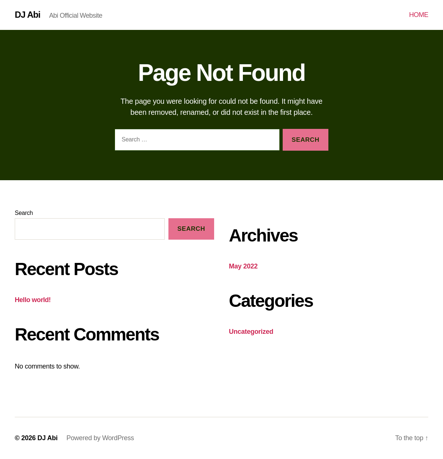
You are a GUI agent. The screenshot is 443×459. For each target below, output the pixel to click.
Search (24, 213)
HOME (418, 14)
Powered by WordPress (100, 438)
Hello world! (33, 300)
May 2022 (243, 266)
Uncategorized (251, 331)
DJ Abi (27, 14)
